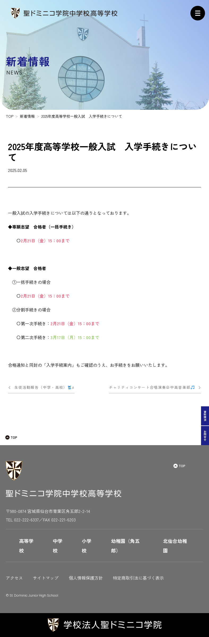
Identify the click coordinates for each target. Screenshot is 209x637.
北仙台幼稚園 (175, 545)
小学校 (86, 545)
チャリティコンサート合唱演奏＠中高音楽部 (151, 387)
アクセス (14, 578)
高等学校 (26, 545)
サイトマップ (45, 578)
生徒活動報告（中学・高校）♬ (44, 387)
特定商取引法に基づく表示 (138, 578)
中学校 (57, 545)
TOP (14, 437)
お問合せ (205, 435)
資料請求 (205, 416)
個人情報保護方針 (86, 578)
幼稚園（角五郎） (125, 545)
